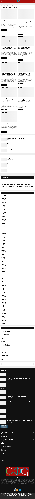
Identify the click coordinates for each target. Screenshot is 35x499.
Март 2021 (3, 281)
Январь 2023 (3, 250)
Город (5, 62)
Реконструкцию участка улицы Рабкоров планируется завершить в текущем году (25, 48)
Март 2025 (3, 213)
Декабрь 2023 (3, 234)
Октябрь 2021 (3, 271)
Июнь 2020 (3, 293)
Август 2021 (3, 274)
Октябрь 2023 (3, 237)
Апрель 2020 (3, 296)
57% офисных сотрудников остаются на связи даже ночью (17, 143)
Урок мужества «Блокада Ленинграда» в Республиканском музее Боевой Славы (8, 48)
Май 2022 (3, 261)
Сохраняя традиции (4, 355)
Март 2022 (3, 264)
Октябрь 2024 (3, 220)
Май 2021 (3, 278)
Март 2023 (3, 247)
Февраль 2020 (3, 299)
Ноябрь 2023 (3, 236)
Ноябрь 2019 (3, 303)
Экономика (3, 359)
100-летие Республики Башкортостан (7, 330)
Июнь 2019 (3, 310)
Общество (22, 87)
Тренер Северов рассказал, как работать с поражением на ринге (18, 158)
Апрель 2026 (3, 195)
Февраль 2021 (3, 282)
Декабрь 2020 (3, 285)
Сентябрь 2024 (3, 222)
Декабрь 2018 (3, 319)
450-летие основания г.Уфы (6, 331)
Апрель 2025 (3, 212)
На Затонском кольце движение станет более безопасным (8, 123)
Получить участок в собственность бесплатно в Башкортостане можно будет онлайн (15, 184)
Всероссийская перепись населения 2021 (8, 337)
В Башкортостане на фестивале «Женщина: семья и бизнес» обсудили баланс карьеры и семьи (17, 186)
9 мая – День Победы (5, 334)
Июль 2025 (3, 208)
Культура (2, 342)
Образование (2, 449)
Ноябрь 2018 (3, 320)
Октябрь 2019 (3, 305)
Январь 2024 (3, 233)
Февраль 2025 (3, 215)
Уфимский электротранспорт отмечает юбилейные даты (24, 74)
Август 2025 (3, 206)
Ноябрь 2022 (3, 253)
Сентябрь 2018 (3, 323)
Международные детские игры (6, 344)
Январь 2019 (3, 317)
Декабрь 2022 (3, 251)
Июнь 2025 (3, 209)
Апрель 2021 (3, 279)
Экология (3, 358)
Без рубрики (3, 335)
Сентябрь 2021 (3, 272)
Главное (3, 62)
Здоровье (3, 341)
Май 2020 (3, 295)
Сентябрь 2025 (3, 205)
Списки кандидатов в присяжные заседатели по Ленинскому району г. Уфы (14, 188)
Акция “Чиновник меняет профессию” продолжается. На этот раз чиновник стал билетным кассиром (25, 22)
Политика (3, 351)
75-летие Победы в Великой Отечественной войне (8, 435)
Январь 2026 (3, 199)
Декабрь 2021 (3, 268)
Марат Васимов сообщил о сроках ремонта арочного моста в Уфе (8, 21)
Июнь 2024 (3, 226)
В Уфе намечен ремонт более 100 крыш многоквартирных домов (8, 74)
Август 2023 (3, 240)
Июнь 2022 (3, 260)
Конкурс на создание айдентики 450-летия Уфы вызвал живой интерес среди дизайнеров (25, 99)
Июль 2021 (3, 275)
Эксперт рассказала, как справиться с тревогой (15, 138)
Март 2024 (3, 230)
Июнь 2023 (3, 243)
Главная (2, 5)
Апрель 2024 (3, 229)
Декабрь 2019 (3, 302)
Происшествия (3, 352)
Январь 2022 (6, 5)
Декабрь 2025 (3, 201)
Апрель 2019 (3, 313)
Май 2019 (3, 312)
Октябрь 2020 (3, 288)
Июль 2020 (3, 292)
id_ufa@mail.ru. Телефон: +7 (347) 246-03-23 (21, 485)
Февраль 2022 (3, 265)
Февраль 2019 (3, 316)
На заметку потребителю (5, 87)
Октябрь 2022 (3, 254)
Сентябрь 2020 (3, 289)
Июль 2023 (3, 241)
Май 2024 (3, 227)
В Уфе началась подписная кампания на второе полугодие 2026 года (18, 378)
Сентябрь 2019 (3, 306)
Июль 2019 (3, 309)
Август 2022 (3, 257)
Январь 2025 (3, 216)
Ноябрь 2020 (3, 286)
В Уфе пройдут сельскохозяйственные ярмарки (8, 99)
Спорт (2, 356)
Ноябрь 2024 (3, 219)
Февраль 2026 (3, 198)
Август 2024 (3, 223)
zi (22, 75)
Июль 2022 (3, 258)
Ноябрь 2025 (3, 202)
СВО (1, 456)
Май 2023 (3, 244)
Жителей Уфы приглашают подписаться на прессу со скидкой (17, 163)
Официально (3, 349)
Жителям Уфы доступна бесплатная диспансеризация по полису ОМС (19, 149)
